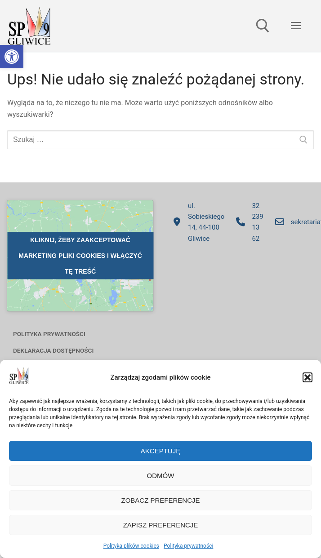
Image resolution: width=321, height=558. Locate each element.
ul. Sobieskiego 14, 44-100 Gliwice (196, 222)
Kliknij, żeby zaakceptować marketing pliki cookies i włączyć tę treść (80, 255)
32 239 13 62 (247, 222)
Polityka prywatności (188, 546)
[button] (11, 56)
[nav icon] (295, 26)
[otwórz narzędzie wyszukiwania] (262, 25)
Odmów (160, 475)
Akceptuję (160, 451)
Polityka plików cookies (131, 546)
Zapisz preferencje (160, 525)
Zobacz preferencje (160, 500)
